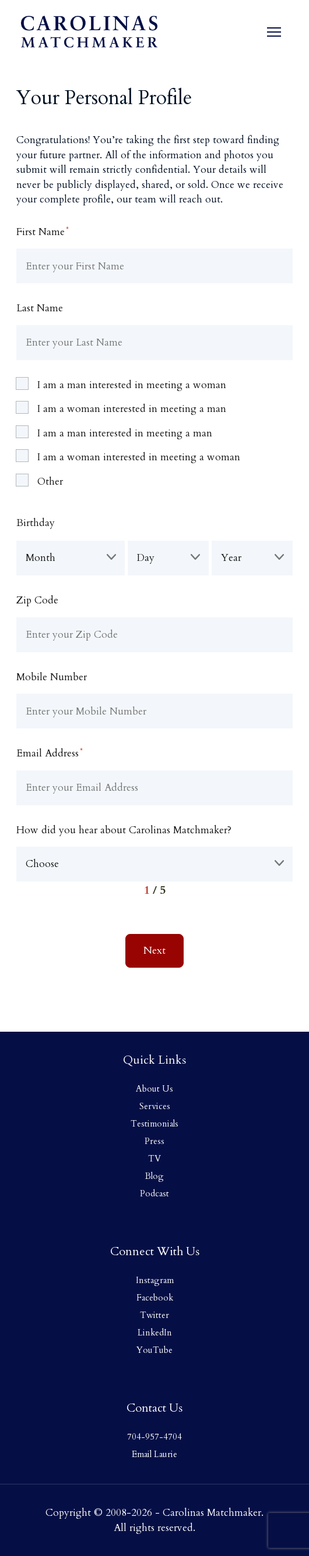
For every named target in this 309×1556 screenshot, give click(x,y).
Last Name (39, 308)
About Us (154, 1089)
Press (154, 1141)
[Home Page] (89, 32)
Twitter (154, 1315)
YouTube (154, 1350)
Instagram (155, 1280)
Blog (154, 1176)
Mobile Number (51, 677)
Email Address (49, 753)
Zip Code (37, 600)
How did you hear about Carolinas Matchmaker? (123, 830)
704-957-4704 (154, 1437)
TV (154, 1158)
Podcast (154, 1193)
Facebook (154, 1297)
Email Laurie (154, 1454)
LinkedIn (155, 1332)
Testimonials (154, 1123)
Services (154, 1106)
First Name (42, 232)
